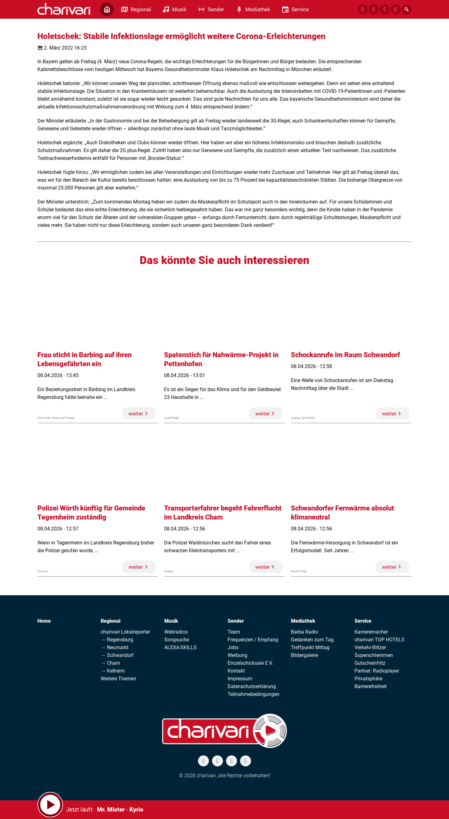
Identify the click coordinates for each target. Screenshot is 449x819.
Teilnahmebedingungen (253, 694)
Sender (236, 621)
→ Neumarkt (114, 647)
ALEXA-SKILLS (180, 647)
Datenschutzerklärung (252, 686)
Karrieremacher (371, 632)
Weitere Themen (118, 679)
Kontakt (236, 671)
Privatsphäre (368, 679)
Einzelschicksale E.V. (250, 663)
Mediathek (303, 621)
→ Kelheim (113, 671)
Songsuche (176, 640)
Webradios (176, 632)
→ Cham (110, 663)
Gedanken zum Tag (312, 640)
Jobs (233, 647)
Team (234, 632)
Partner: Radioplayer (377, 671)
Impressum (240, 679)
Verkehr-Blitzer (370, 647)
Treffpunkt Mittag (310, 647)
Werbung (237, 655)
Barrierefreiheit (371, 686)
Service (363, 621)
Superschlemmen (374, 655)
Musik (171, 621)
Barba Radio (304, 632)
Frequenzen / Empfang (253, 640)
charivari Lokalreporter (125, 632)
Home (44, 621)
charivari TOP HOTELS (379, 640)
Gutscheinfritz (370, 663)
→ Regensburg (117, 640)
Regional (110, 621)
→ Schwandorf (117, 655)
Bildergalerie (304, 655)
